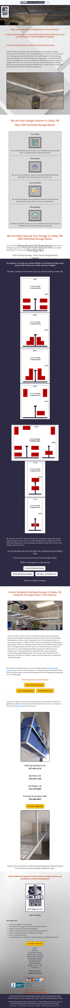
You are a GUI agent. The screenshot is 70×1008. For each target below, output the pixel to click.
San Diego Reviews (25, 691)
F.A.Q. (36, 965)
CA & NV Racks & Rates (34, 568)
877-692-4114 (35, 768)
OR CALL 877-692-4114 (46, 574)
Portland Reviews (45, 691)
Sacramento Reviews (34, 685)
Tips (40, 965)
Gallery (30, 965)
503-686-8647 (35, 799)
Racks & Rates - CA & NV (35, 954)
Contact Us (35, 967)
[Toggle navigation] (47, 2)
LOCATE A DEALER (35, 806)
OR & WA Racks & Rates (22, 574)
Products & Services (35, 952)
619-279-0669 (35, 789)
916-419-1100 (35, 778)
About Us (35, 950)
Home (35, 948)
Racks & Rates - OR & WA (35, 957)
